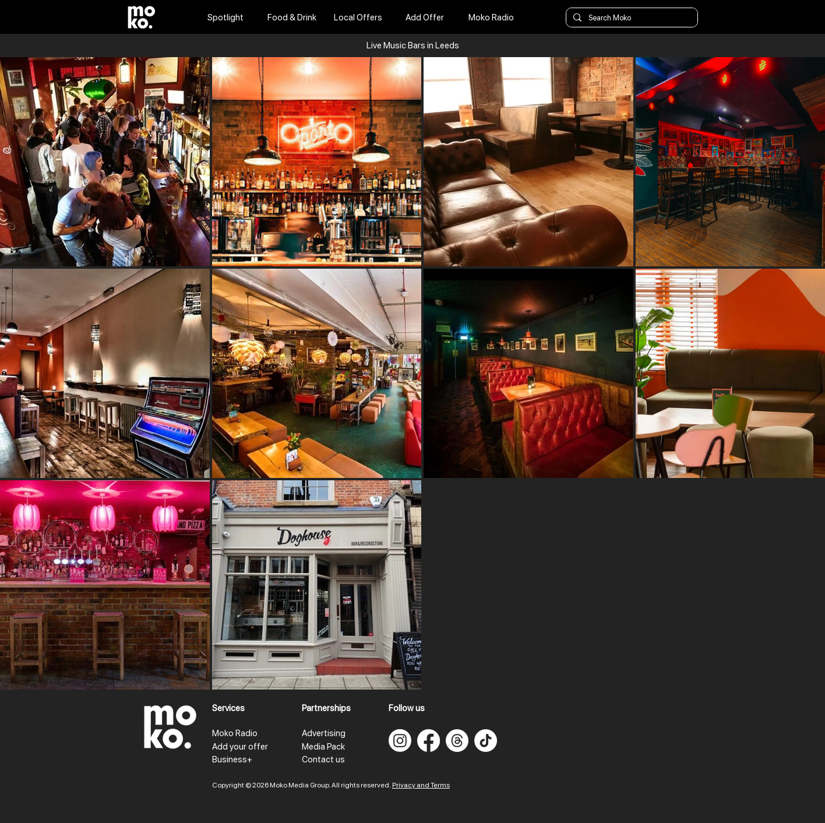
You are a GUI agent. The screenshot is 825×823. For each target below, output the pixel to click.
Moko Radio (235, 733)
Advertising (323, 733)
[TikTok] (485, 740)
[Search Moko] (630, 18)
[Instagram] (400, 740)
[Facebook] (428, 740)
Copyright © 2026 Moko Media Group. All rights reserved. (302, 785)
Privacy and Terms (421, 785)
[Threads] (457, 740)
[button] (412, 45)
